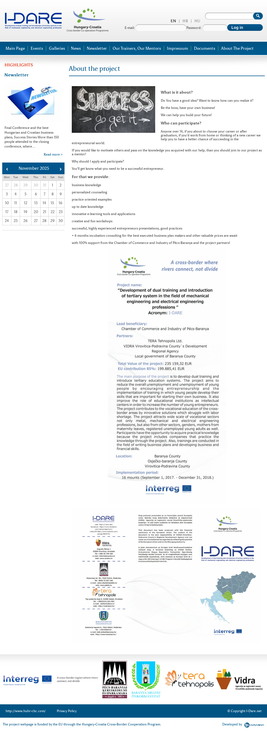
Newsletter (97, 48)
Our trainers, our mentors (137, 48)
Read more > (53, 154)
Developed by (243, 724)
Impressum (177, 48)
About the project (237, 48)
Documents (204, 48)
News (76, 48)
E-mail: (155, 28)
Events (37, 48)
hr (185, 21)
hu (197, 21)
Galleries (57, 48)
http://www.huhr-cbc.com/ (26, 711)
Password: (206, 28)
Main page (15, 48)
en (173, 21)
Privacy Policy (66, 711)
